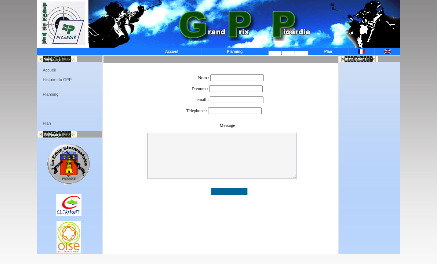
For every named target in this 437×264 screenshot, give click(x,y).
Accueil (171, 52)
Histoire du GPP (57, 79)
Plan (328, 52)
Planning (235, 52)
